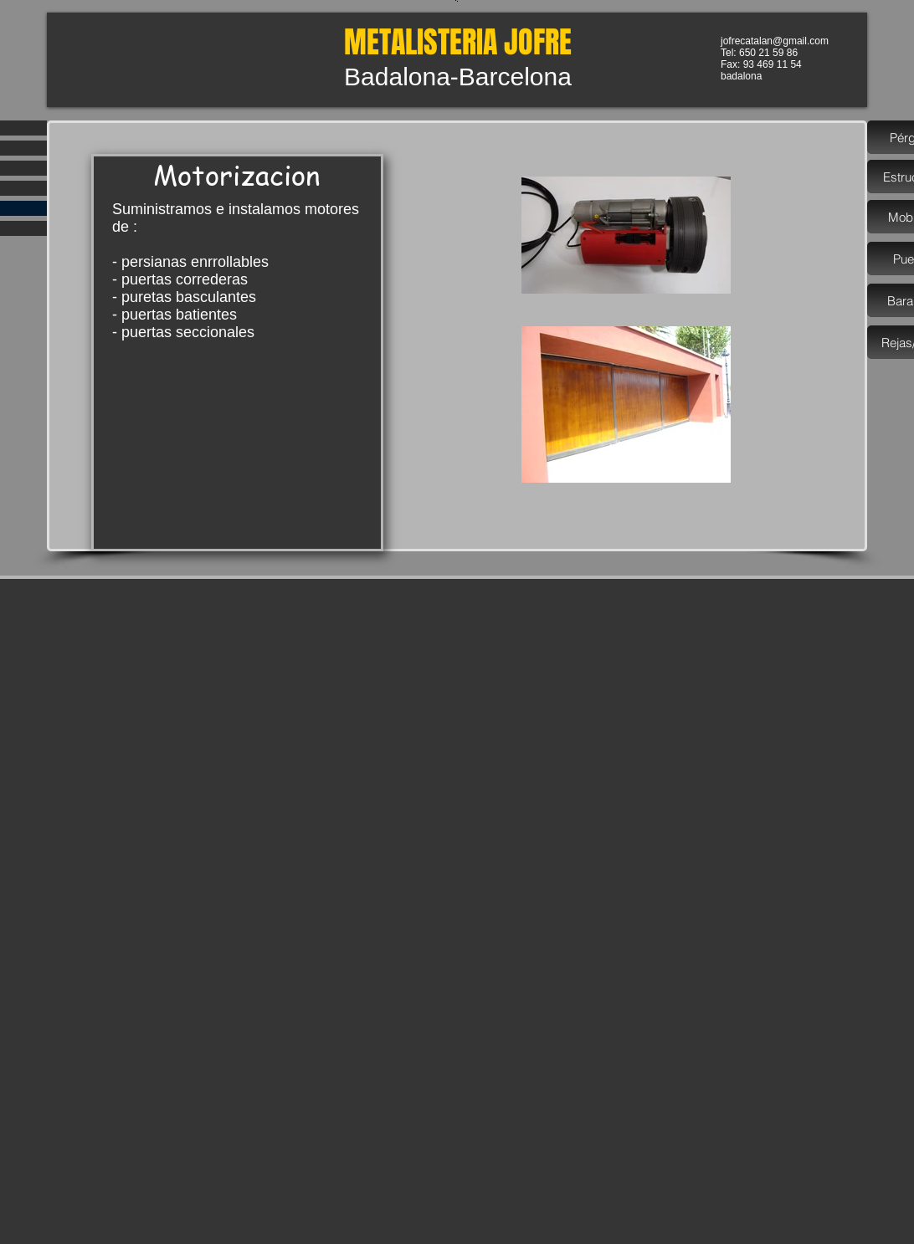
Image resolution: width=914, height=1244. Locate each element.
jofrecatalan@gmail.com (775, 41)
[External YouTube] (237, 436)
